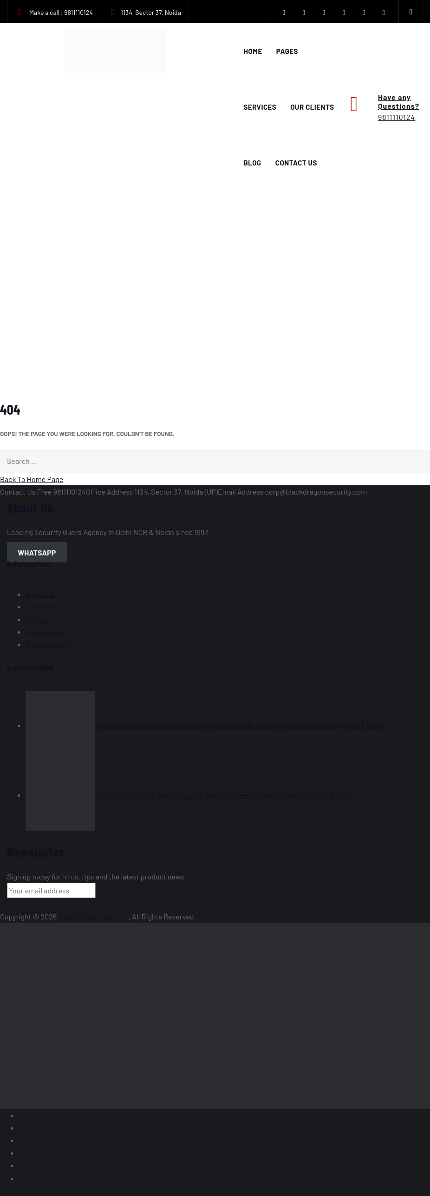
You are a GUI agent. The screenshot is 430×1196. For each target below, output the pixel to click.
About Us (40, 593)
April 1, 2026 (364, 724)
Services (260, 107)
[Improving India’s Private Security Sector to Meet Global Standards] (60, 794)
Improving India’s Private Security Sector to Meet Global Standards (202, 794)
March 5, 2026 (330, 794)
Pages (287, 51)
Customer (41, 606)
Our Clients (312, 107)
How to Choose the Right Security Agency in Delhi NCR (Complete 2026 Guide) (220, 724)
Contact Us (296, 163)
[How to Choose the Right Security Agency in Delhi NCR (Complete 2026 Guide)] (60, 724)
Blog (252, 163)
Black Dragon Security (93, 916)
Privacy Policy (48, 644)
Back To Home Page (31, 479)
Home (253, 51)
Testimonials (46, 631)
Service (38, 619)
